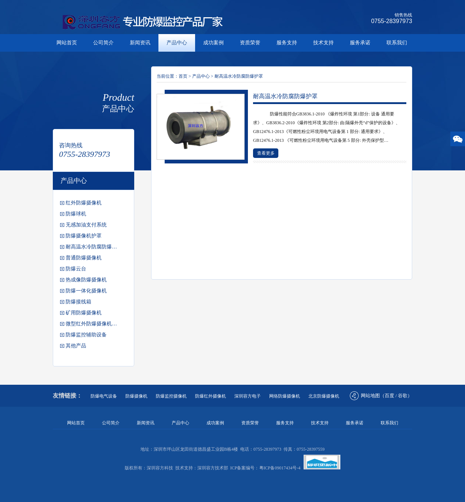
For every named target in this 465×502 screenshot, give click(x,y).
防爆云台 (76, 269)
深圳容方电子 (247, 396)
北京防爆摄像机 (323, 396)
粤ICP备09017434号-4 (280, 467)
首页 (183, 76)
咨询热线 (71, 145)
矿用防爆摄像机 (84, 312)
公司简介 (103, 42)
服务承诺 (360, 42)
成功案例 (213, 42)
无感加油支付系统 (86, 225)
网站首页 (66, 42)
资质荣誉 (250, 42)
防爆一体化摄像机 (86, 291)
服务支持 (287, 42)
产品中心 (176, 42)
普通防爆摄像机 (84, 258)
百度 (389, 395)
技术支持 (323, 42)
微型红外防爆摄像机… (91, 323)
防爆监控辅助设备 (86, 334)
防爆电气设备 (104, 396)
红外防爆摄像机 (84, 203)
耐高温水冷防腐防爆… (91, 247)
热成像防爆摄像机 (86, 280)
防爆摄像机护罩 (84, 236)
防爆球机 (76, 214)
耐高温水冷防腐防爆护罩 (239, 76)
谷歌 (402, 395)
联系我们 (397, 42)
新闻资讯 (140, 42)
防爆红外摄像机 (210, 396)
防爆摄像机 (136, 396)
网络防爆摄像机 (284, 396)
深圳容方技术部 (212, 467)
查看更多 (266, 153)
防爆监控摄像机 (171, 396)
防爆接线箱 (78, 301)
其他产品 (76, 345)
